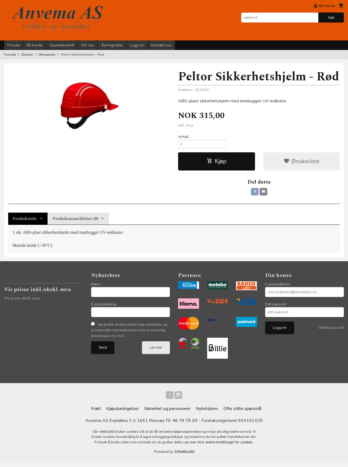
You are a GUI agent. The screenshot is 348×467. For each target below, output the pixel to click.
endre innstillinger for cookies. (229, 446)
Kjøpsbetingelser (122, 413)
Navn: (96, 286)
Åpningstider (112, 45)
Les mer (156, 350)
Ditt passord (275, 307)
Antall (183, 136)
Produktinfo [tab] (25, 221)
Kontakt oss (161, 45)
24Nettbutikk (184, 455)
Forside (13, 45)
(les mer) (117, 338)
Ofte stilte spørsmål (242, 413)
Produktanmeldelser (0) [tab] (75, 221)
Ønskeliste (301, 163)
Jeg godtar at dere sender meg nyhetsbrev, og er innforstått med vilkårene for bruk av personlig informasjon (129, 333)
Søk (331, 17)
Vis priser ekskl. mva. (22, 301)
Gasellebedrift (61, 45)
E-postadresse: (104, 307)
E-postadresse (277, 286)
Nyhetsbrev (207, 413)
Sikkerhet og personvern (167, 413)
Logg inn (137, 45)
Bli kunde (35, 45)
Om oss (87, 45)
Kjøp (216, 163)
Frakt (96, 413)
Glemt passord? (331, 330)
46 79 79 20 (184, 425)
